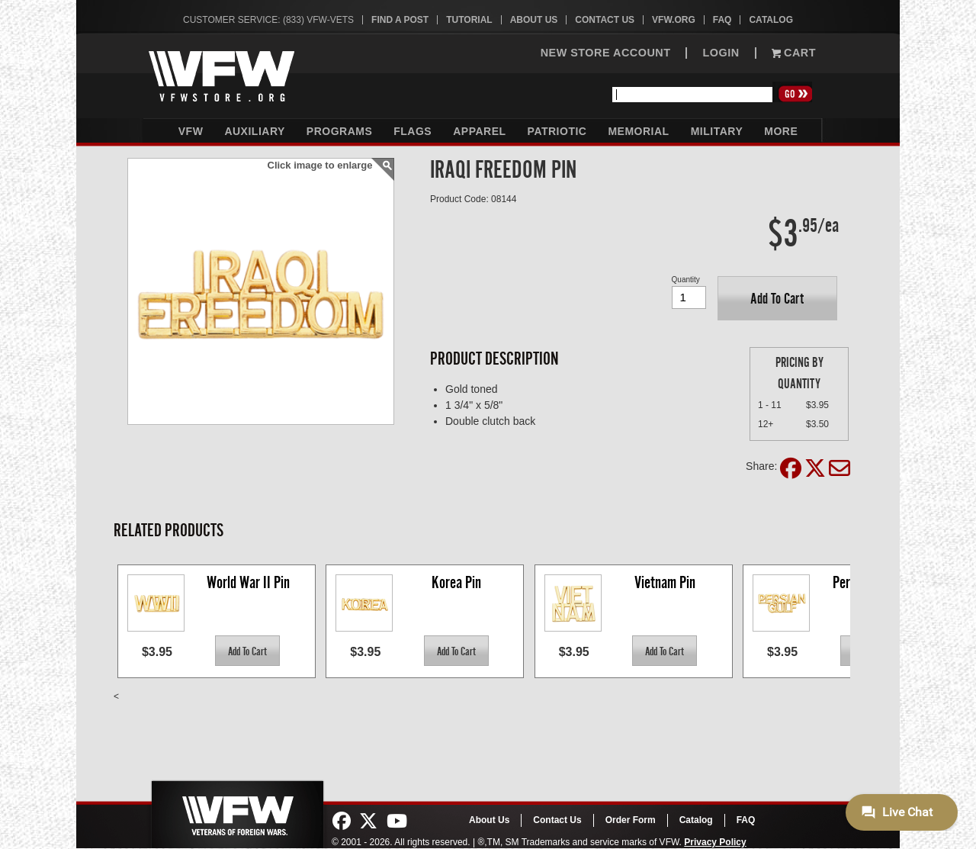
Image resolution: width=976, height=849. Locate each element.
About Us (534, 19)
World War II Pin (248, 582)
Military (717, 131)
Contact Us (604, 19)
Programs (339, 131)
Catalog (771, 19)
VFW (191, 131)
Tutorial (469, 19)
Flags (412, 131)
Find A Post (400, 19)
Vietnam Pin (664, 582)
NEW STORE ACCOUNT (606, 53)
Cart (794, 53)
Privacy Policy (715, 842)
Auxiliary (254, 131)
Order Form (630, 820)
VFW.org (673, 19)
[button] (777, 298)
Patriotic (557, 131)
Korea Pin (456, 582)
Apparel (479, 131)
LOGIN (720, 53)
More (781, 131)
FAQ (722, 19)
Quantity (686, 279)
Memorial (638, 131)
